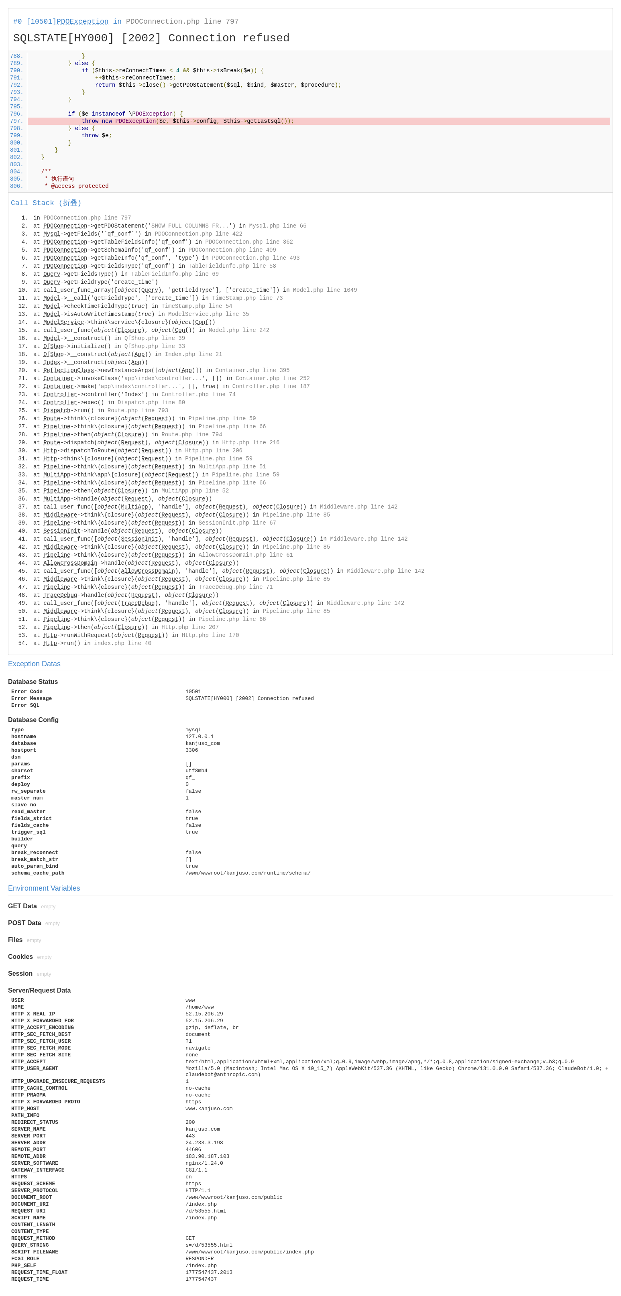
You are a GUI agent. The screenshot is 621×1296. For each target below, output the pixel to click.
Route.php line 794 (191, 434)
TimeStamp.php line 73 (247, 298)
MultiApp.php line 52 (195, 491)
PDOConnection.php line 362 (249, 242)
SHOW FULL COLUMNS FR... (190, 226)
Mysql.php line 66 (278, 226)
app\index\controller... (163, 378)
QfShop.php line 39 (154, 338)
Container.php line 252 (273, 378)
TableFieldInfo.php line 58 (232, 266)
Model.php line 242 (239, 330)
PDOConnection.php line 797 (182, 22)
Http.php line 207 (190, 627)
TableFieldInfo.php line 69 (175, 274)
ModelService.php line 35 (208, 314)
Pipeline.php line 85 (296, 515)
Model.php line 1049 (325, 290)
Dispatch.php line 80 (151, 402)
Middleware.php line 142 (358, 507)
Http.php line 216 (251, 442)
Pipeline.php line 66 (232, 426)
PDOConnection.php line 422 (198, 234)
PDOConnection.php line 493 (255, 258)
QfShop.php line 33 (154, 346)
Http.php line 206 (213, 451)
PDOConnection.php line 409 (232, 250)
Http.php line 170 (210, 635)
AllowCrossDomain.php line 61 (246, 555)
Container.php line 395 (253, 370)
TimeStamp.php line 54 (196, 306)
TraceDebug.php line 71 (236, 587)
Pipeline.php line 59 (222, 418)
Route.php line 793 (138, 410)
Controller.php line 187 (271, 386)
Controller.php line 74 (198, 394)
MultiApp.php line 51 (232, 467)
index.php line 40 (122, 643)
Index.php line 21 (193, 354)
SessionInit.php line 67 (237, 523)
